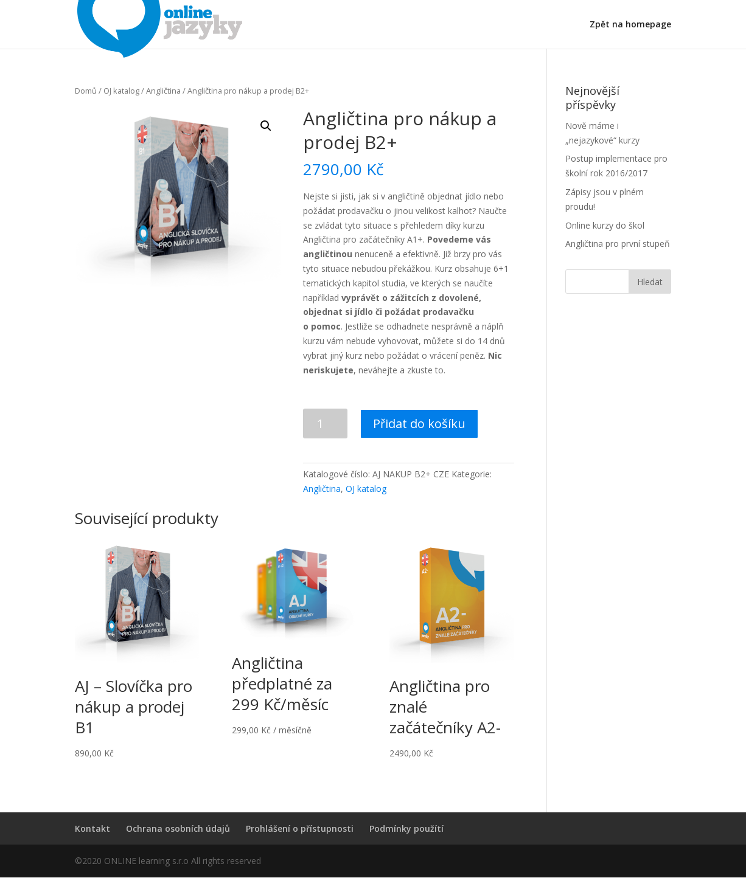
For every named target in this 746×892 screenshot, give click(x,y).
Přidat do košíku (419, 423)
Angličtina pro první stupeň (617, 243)
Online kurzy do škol (604, 225)
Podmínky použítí (406, 828)
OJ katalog (121, 90)
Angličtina (163, 90)
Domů (86, 90)
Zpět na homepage (630, 25)
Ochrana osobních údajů (178, 828)
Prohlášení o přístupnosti (300, 828)
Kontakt (92, 828)
